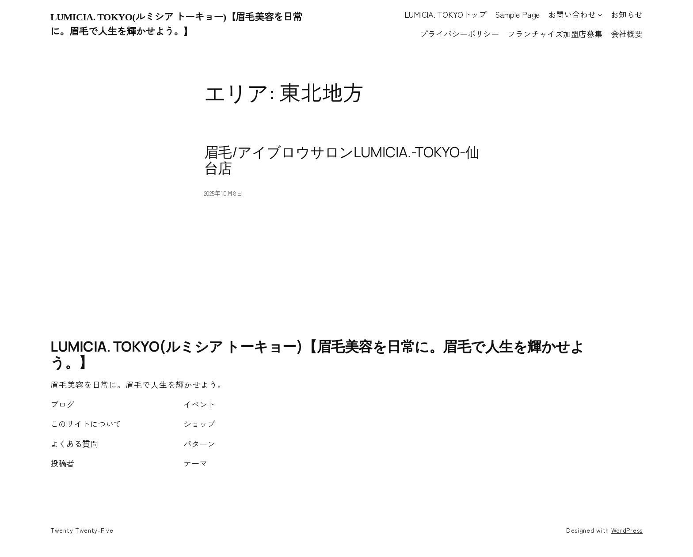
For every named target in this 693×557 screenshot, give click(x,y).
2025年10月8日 (223, 193)
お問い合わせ (572, 14)
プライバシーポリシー (459, 33)
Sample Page (517, 14)
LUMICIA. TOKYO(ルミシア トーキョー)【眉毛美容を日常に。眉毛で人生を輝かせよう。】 (317, 354)
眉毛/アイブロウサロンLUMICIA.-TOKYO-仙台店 (342, 160)
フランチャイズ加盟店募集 (554, 33)
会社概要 (627, 33)
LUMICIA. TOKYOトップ (445, 14)
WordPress (627, 530)
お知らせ (627, 14)
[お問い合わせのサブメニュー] (600, 14)
